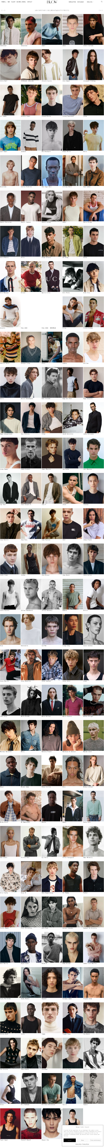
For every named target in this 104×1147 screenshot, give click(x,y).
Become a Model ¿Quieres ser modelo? (20, 2)
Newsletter (72, 2)
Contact (29, 2)
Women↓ (4, 2)
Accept (70, 1140)
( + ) (100, 10)
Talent (13, 2)
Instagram (80, 2)
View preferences (96, 1140)
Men (9, 2)
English (89, 2)
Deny (82, 1140)
